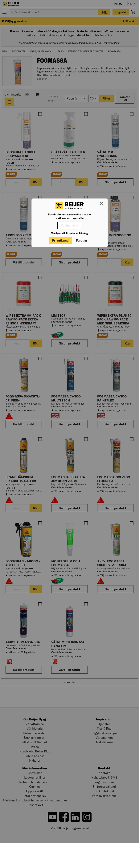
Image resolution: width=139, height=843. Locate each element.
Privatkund (60, 240)
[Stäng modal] (101, 203)
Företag (81, 240)
